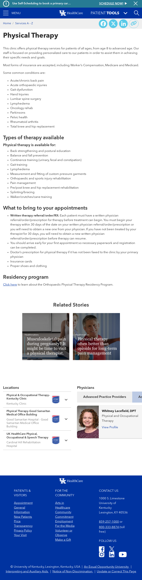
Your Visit (20, 535)
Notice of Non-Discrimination (72, 571)
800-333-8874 (109, 527)
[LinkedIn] (111, 555)
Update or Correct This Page (116, 571)
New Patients (23, 517)
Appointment (23, 503)
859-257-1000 (109, 521)
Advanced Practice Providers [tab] (104, 397)
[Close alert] (135, 3)
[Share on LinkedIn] (123, 23)
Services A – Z (24, 23)
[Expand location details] (37, 399)
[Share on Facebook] (103, 23)
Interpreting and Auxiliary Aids (27, 571)
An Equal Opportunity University (106, 566)
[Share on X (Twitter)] (113, 23)
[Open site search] (136, 13)
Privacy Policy (23, 530)
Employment (64, 521)
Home (7, 23)
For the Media (65, 526)
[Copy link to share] (134, 23)
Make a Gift (63, 539)
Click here (10, 284)
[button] (12, 13)
